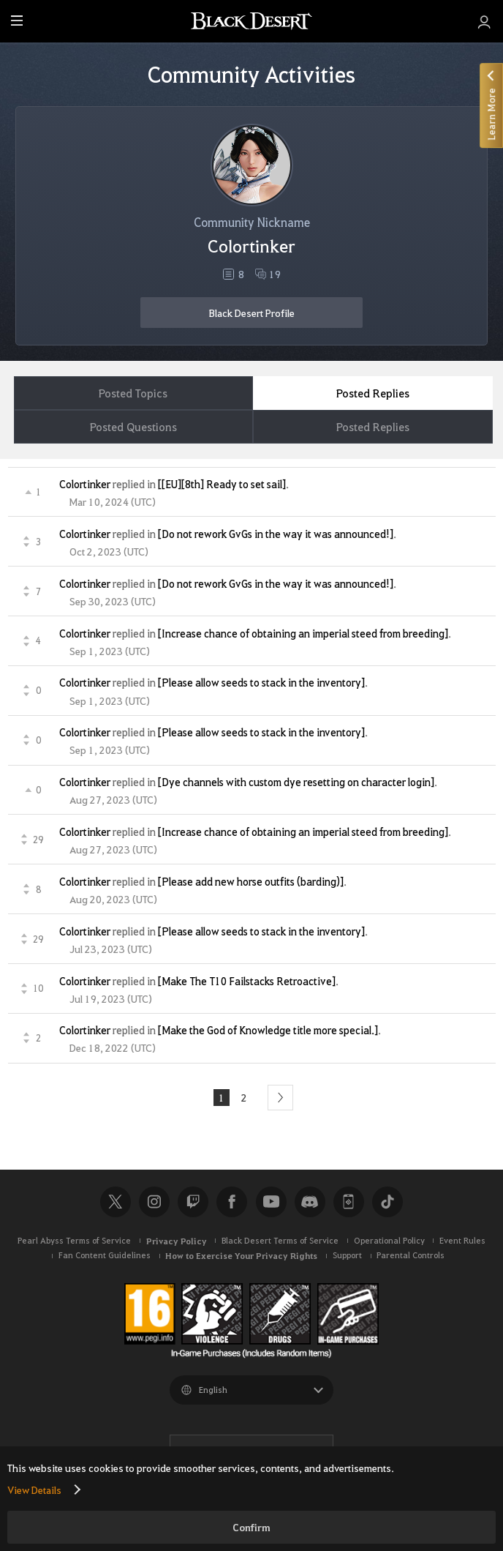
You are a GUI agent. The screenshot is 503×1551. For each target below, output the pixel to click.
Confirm (251, 1527)
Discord (310, 1201)
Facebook (231, 1201)
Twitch (193, 1201)
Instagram (154, 1201)
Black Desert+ (348, 1201)
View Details (34, 1489)
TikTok (387, 1201)
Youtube (271, 1201)
